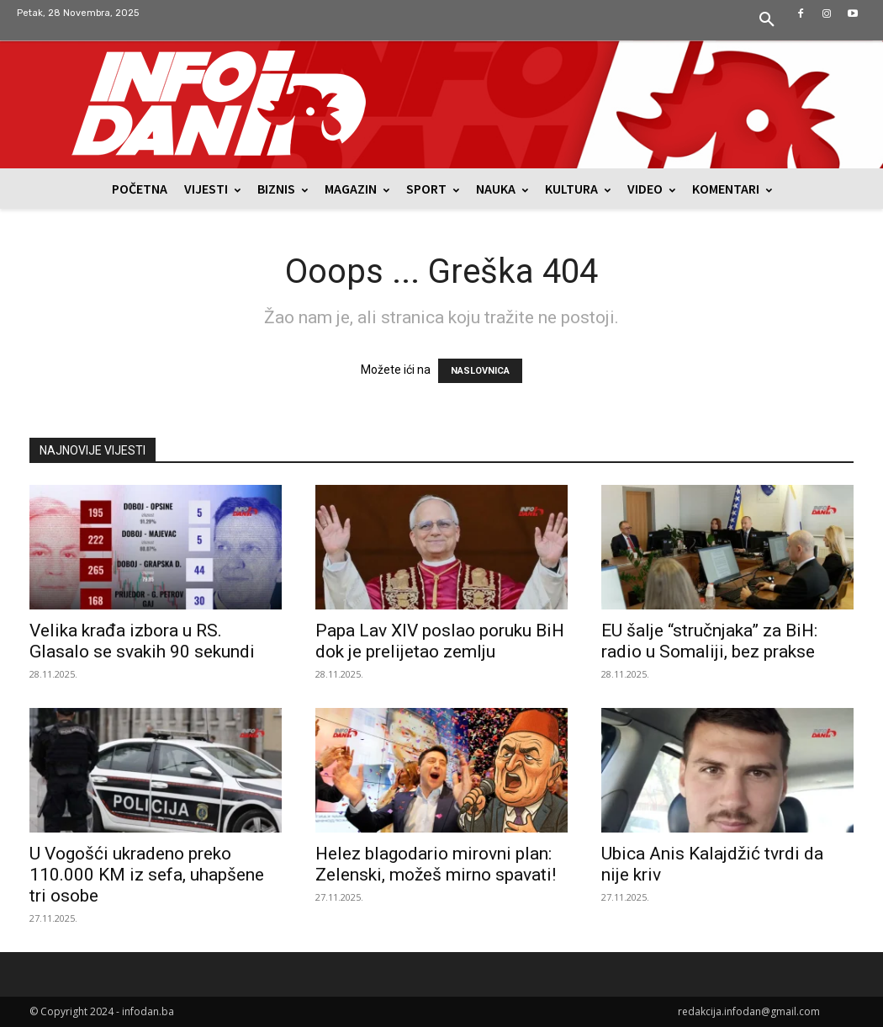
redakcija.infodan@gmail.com (749, 1011)
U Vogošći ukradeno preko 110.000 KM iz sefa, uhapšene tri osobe (146, 874)
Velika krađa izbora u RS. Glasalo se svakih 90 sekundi (142, 641)
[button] (767, 20)
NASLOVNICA (480, 370)
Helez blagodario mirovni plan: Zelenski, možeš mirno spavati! (435, 864)
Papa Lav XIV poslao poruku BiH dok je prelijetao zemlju (439, 641)
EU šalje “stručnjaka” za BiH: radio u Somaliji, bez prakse (709, 641)
